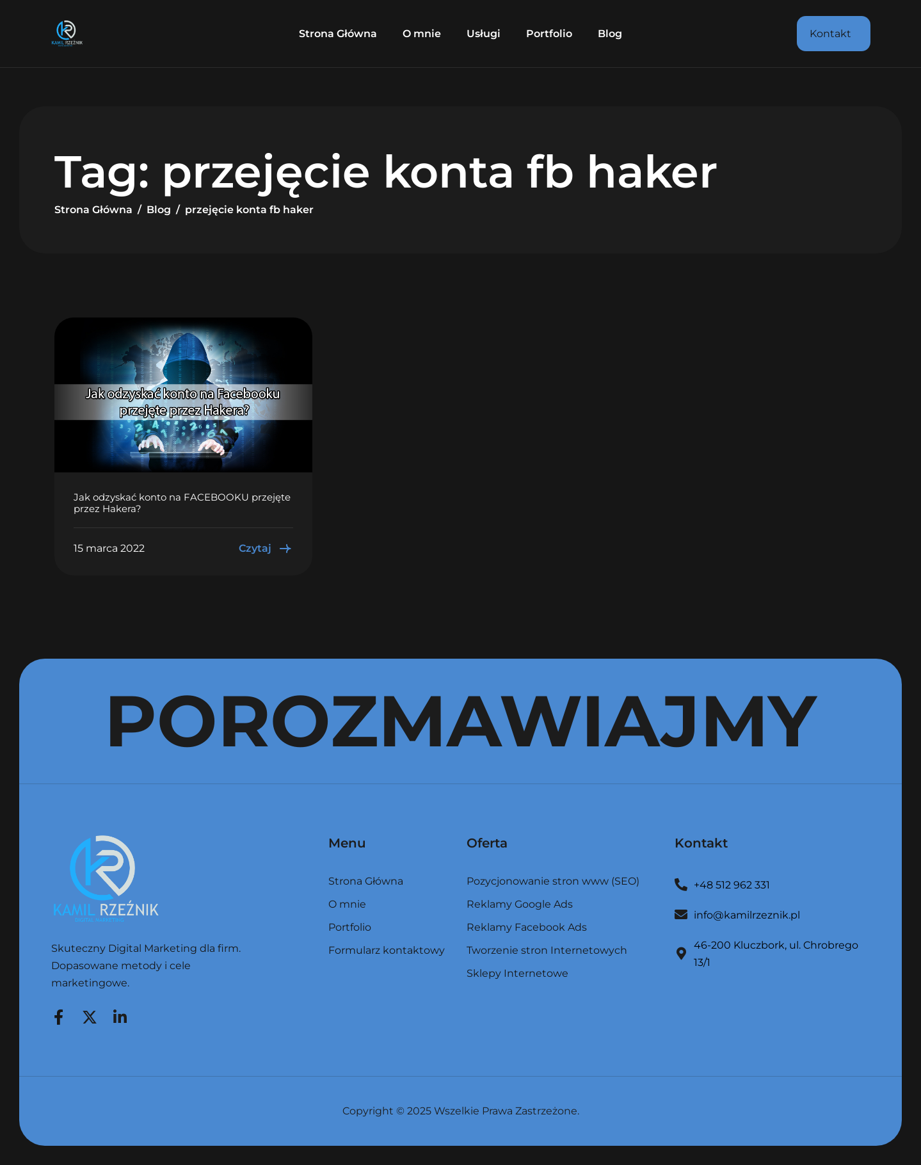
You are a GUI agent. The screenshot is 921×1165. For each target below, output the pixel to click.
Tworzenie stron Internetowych (547, 950)
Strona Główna (338, 34)
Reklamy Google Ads (520, 904)
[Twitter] (89, 1015)
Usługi (484, 34)
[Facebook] (59, 1015)
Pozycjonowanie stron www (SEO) (553, 881)
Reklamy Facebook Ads (527, 927)
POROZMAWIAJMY (460, 720)
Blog (610, 34)
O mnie (422, 34)
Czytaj (266, 548)
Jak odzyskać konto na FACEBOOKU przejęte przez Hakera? (182, 503)
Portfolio (549, 34)
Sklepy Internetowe (517, 973)
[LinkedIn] (120, 1015)
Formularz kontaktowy (386, 950)
